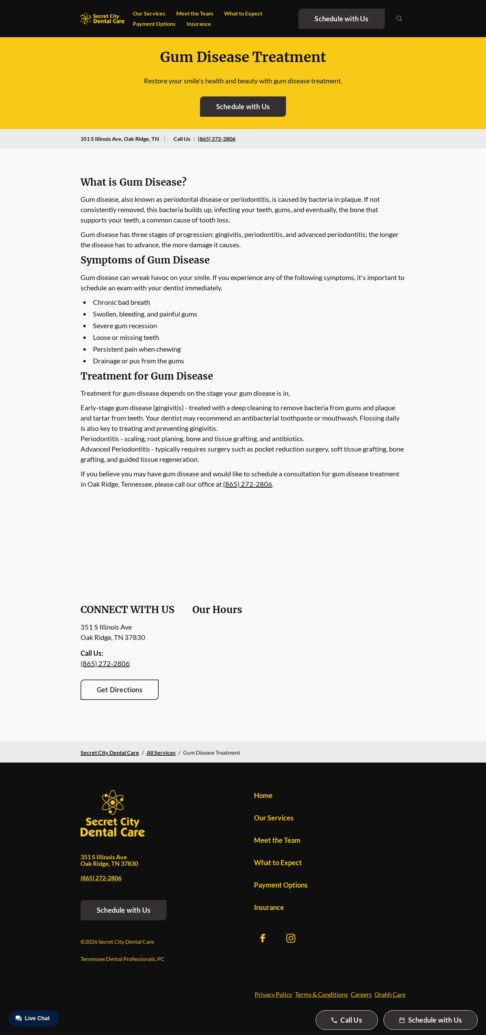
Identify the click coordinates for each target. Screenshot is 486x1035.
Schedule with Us (341, 18)
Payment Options (154, 23)
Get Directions (119, 689)
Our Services (149, 13)
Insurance (199, 23)
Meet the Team (194, 13)
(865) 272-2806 (216, 138)
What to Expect (243, 13)
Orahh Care (389, 994)
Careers (361, 994)
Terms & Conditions (321, 994)
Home (263, 795)
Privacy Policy (273, 994)
